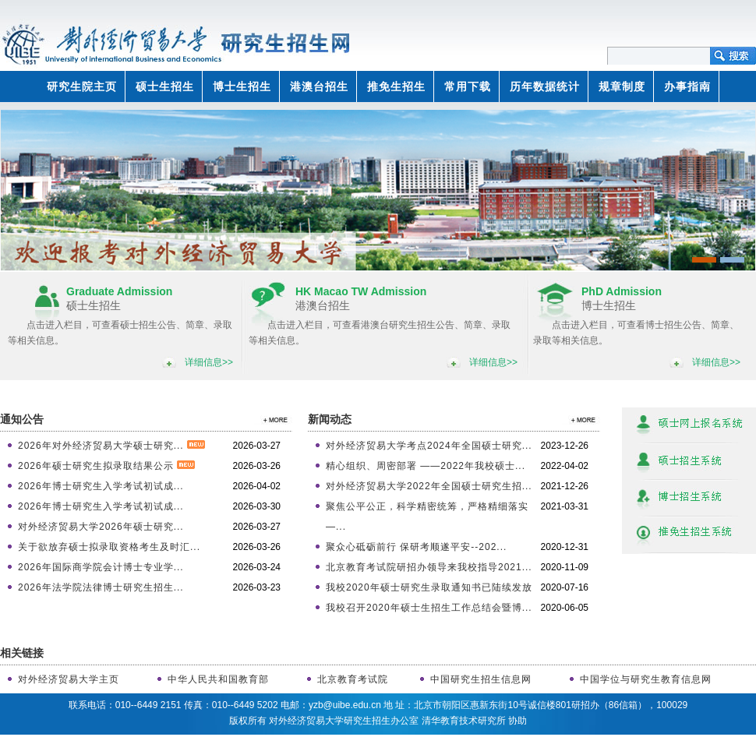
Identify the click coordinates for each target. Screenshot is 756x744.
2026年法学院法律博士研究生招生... (101, 587)
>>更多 (272, 419)
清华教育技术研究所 (464, 720)
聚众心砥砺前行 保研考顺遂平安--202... (416, 546)
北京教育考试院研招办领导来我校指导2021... (429, 567)
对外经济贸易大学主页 (68, 679)
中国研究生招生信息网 (481, 679)
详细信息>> (209, 362)
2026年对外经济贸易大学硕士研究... (111, 445)
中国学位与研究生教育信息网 (646, 679)
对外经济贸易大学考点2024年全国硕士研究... (429, 445)
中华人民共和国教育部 (218, 679)
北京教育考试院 (352, 679)
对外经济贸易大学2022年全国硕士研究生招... (429, 486)
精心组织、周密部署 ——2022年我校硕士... (425, 465)
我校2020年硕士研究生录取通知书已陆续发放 (429, 587)
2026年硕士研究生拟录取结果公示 (106, 465)
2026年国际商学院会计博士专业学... (101, 567)
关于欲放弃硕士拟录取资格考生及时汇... (109, 546)
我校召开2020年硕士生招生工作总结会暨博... (429, 607)
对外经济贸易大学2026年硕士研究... (101, 526)
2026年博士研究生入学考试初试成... (101, 486)
